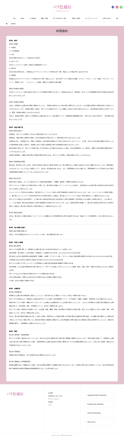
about (22, 18)
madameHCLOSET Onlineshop (96, 395)
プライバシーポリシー (54, 399)
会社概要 (50, 393)
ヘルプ (50, 405)
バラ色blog (32, 18)
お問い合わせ (107, 18)
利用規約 (50, 402)
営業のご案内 (76, 18)
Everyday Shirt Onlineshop (95, 404)
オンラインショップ (91, 18)
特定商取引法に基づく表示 (55, 396)
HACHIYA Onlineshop (93, 413)
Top (14, 18)
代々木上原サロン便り (60, 18)
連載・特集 (44, 18)
